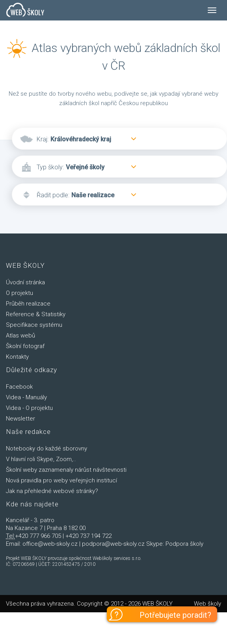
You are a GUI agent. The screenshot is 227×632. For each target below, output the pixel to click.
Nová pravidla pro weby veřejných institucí (61, 480)
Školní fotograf (25, 346)
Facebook (19, 386)
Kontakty (17, 356)
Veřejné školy (85, 167)
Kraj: (42, 139)
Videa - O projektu (29, 407)
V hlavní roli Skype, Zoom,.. (41, 459)
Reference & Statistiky (35, 314)
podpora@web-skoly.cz (113, 543)
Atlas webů (20, 335)
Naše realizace (92, 195)
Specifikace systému (34, 324)
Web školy (207, 603)
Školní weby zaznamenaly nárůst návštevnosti (66, 469)
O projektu (19, 293)
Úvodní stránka (25, 282)
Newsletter (20, 418)
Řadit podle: (53, 195)
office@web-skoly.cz (50, 543)
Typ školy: (50, 167)
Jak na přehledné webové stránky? (52, 491)
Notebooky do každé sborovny (46, 448)
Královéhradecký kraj (80, 139)
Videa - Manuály (26, 397)
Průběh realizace (28, 303)
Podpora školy (184, 543)
